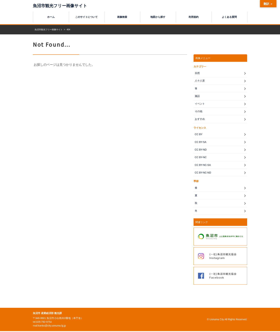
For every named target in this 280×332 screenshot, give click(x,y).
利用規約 (194, 16)
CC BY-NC (200, 157)
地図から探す (157, 16)
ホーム (51, 16)
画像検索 (122, 16)
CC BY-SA (200, 142)
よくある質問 (229, 16)
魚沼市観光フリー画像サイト (61, 5)
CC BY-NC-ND (202, 173)
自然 (196, 72)
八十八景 (199, 80)
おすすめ (199, 119)
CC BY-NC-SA (202, 165)
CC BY (198, 134)
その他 (198, 111)
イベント (199, 103)
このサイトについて (86, 16)
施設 (196, 96)
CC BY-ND (200, 150)
